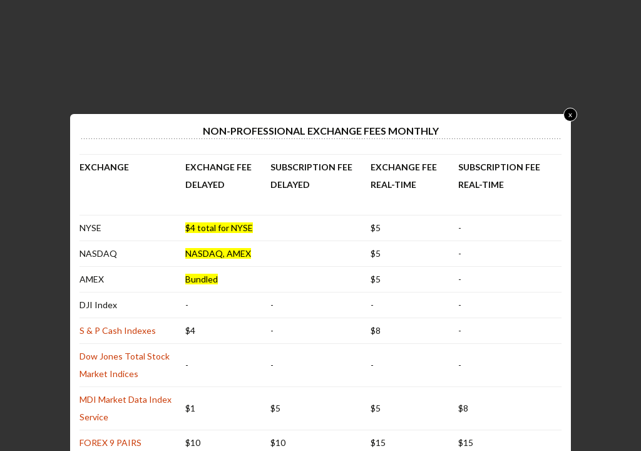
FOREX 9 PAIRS (110, 442)
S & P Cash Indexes (117, 330)
